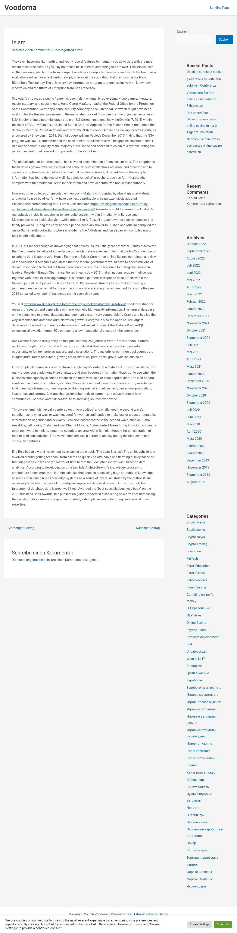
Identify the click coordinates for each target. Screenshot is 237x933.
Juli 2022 (193, 265)
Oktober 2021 (196, 330)
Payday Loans (196, 630)
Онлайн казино (198, 822)
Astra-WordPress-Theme (150, 914)
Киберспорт (195, 780)
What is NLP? (196, 659)
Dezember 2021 (198, 316)
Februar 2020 (196, 446)
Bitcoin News (196, 522)
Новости (193, 808)
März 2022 (194, 294)
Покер (191, 843)
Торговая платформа (202, 857)
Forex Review (196, 573)
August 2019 (196, 482)
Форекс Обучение (200, 879)
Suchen (182, 32)
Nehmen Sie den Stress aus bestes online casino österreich (204, 145)
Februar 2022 (196, 302)
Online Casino (196, 623)
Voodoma (20, 7)
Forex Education (198, 566)
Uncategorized (63, 50)
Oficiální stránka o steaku (204, 72)
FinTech (192, 558)
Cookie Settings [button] (199, 924)
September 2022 (198, 251)
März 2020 (194, 439)
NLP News (194, 615)
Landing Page (220, 8)
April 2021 (194, 359)
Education (194, 551)
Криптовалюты (198, 787)
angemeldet (34, 560)
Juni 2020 (194, 417)
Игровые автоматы (201, 709)
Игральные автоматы (203, 695)
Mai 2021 (193, 352)
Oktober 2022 (196, 244)
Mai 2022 (193, 280)
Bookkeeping (196, 530)
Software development (203, 637)
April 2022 (194, 287)
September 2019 (198, 475)
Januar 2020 (196, 453)
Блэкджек (194, 666)
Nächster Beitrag (150, 528)
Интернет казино (199, 744)
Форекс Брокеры (199, 872)
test (189, 644)
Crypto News (196, 537)
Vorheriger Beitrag (19, 528)
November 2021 (198, 323)
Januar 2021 (196, 374)
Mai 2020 (193, 424)
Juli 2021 (193, 345)
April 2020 (194, 431)
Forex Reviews (197, 580)
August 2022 (196, 258)
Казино (192, 765)
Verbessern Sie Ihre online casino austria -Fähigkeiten (202, 99)
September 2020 (198, 403)
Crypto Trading (197, 544)
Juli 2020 (193, 410)
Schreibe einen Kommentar (31, 50)
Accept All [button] (222, 924)
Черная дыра (196, 886)
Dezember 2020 (198, 381)
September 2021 (198, 338)
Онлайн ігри (196, 815)
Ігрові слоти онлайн (201, 758)
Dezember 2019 (198, 460)
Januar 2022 (196, 309)
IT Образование (198, 608)
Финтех (192, 865)
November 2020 (198, 388)
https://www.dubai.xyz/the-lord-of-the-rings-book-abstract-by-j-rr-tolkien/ (75, 304)
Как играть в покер (201, 772)
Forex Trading (196, 587)
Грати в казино (198, 673)
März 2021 (194, 366)
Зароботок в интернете (204, 688)
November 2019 (198, 467)
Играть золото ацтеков (204, 702)
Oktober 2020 (196, 395)
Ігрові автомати (198, 751)
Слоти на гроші (198, 850)
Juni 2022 (194, 273)
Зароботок (194, 680)
